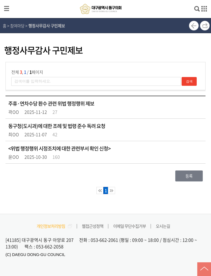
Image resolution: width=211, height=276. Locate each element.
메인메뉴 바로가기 (105, 0)
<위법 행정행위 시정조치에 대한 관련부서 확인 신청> (59, 148)
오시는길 (163, 226)
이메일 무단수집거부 (129, 226)
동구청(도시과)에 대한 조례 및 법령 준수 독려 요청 (56, 126)
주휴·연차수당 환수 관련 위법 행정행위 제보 (51, 103)
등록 (189, 176)
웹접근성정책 (92, 226)
